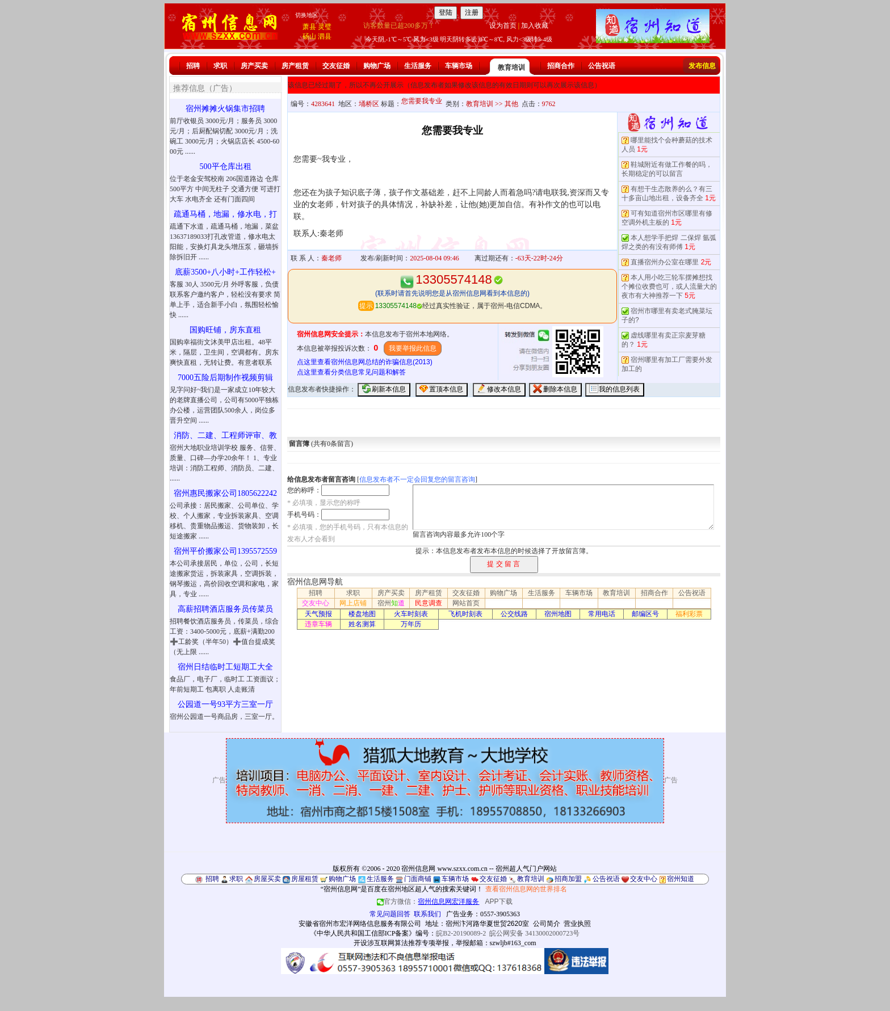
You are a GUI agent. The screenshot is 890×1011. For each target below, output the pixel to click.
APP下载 (499, 901)
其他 (511, 104)
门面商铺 (417, 879)
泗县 (324, 36)
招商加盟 (568, 879)
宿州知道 (680, 879)
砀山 (309, 36)
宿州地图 (558, 614)
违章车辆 (318, 624)
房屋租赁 (304, 879)
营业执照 (577, 924)
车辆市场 (458, 66)
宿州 (391, 603)
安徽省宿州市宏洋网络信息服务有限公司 (360, 924)
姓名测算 (362, 624)
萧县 (309, 27)
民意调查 (428, 603)
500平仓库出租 (225, 166)
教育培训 (511, 67)
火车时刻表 (411, 614)
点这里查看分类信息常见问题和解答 (351, 372)
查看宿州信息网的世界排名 (526, 889)
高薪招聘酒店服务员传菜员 (225, 609)
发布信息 (702, 66)
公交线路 (514, 614)
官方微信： (429, 901)
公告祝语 (601, 66)
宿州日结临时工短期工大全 (225, 667)
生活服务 (417, 66)
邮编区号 (645, 614)
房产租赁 (295, 66)
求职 (220, 66)
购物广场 (377, 66)
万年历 (411, 624)
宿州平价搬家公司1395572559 (225, 551)
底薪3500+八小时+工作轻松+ (225, 272)
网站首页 (466, 603)
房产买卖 (254, 66)
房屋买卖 (267, 879)
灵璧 (324, 27)
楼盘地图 (362, 614)
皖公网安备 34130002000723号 (534, 933)
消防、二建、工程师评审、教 (225, 435)
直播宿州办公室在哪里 (665, 262)
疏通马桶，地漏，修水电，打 (225, 214)
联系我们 (427, 914)
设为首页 (503, 26)
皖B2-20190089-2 (461, 933)
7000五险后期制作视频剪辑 (225, 377)
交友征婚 (336, 66)
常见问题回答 (390, 914)
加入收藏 (534, 26)
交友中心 (315, 603)
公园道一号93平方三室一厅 (225, 704)
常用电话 (601, 614)
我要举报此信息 (412, 348)
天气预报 (318, 614)
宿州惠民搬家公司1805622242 (225, 493)
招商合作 (560, 66)
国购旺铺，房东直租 (225, 330)
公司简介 (546, 924)
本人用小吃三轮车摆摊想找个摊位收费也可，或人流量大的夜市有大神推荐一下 (669, 286)
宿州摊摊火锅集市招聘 (225, 108)
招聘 (193, 66)
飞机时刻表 (465, 614)
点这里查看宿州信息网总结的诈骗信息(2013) (365, 362)
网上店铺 (353, 603)
